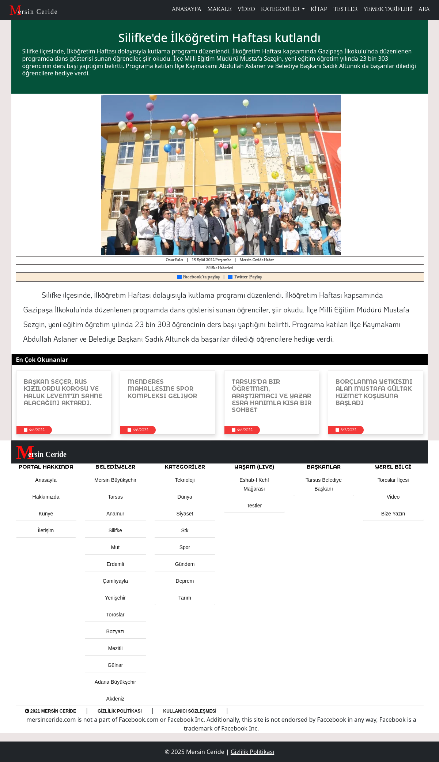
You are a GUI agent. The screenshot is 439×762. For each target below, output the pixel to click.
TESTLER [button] (345, 9)
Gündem (185, 564)
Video (393, 497)
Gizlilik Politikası (120, 711)
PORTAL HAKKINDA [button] (46, 466)
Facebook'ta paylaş (198, 277)
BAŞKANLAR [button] (324, 466)
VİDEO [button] (246, 9)
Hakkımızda (46, 497)
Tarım (184, 598)
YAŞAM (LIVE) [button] (254, 466)
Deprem (185, 581)
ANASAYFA (186, 9)
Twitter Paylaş (245, 277)
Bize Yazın (393, 514)
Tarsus (115, 497)
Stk (184, 530)
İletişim (46, 530)
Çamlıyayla (115, 581)
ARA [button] (424, 9)
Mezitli (115, 648)
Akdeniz (115, 699)
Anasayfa (45, 480)
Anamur (115, 514)
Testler (254, 505)
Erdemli (115, 564)
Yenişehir (115, 598)
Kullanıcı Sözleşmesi (189, 711)
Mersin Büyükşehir (115, 480)
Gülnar (115, 665)
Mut (115, 547)
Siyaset (185, 514)
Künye (46, 514)
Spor (184, 547)
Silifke (115, 530)
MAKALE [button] (219, 9)
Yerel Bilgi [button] (393, 466)
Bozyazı (115, 631)
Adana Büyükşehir (115, 682)
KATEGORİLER (280, 9)
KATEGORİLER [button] (185, 466)
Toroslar (115, 615)
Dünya (184, 497)
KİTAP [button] (319, 9)
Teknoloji (184, 480)
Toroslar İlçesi (393, 480)
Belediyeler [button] (115, 466)
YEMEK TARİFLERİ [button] (388, 9)
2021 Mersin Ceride (50, 711)
